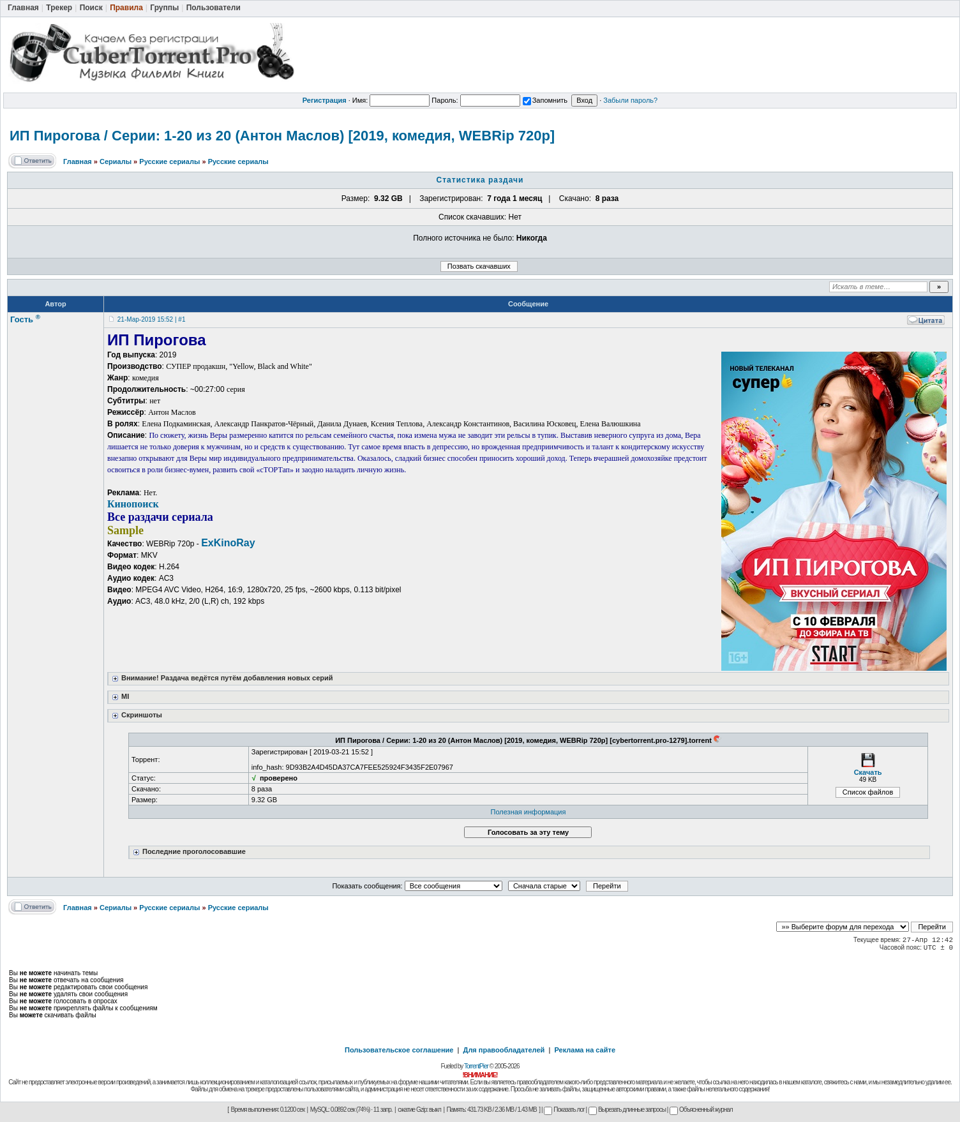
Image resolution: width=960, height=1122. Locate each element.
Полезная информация (528, 812)
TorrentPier (476, 1066)
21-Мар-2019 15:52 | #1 (151, 319)
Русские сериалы (169, 161)
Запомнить (545, 100)
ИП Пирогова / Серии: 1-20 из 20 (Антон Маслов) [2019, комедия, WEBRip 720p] (282, 136)
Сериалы (115, 161)
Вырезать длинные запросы (627, 1109)
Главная (77, 161)
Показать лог (564, 1109)
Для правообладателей (504, 1050)
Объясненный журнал (701, 1109)
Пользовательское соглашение (399, 1050)
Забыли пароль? (630, 100)
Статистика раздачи (480, 180)
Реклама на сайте (584, 1050)
